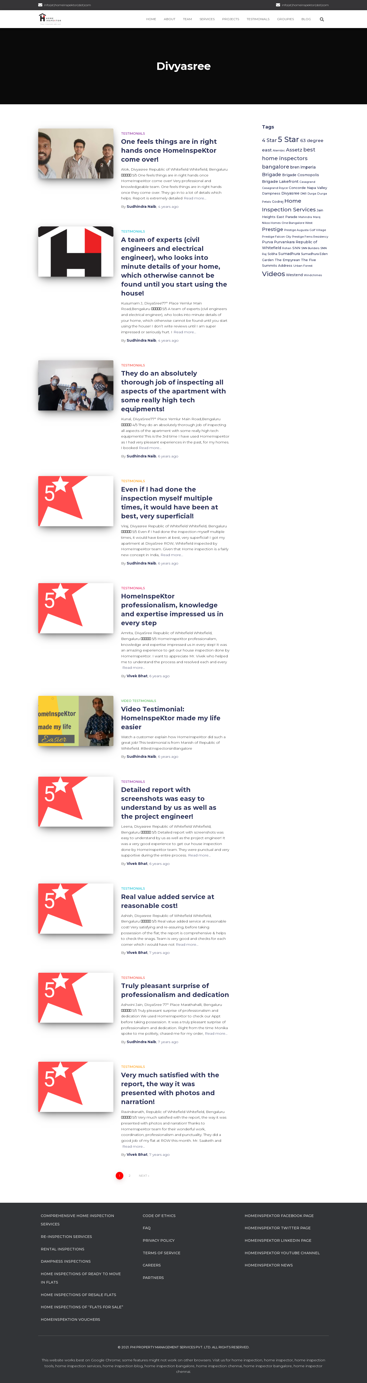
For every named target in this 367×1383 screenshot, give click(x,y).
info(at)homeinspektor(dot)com (305, 5)
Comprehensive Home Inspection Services (77, 1220)
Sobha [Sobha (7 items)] (272, 254)
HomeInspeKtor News (269, 1265)
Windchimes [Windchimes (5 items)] (313, 275)
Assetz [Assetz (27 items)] (294, 150)
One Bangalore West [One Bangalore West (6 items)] (297, 223)
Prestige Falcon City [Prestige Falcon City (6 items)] (276, 236)
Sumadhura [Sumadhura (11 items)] (289, 253)
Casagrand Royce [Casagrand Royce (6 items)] (275, 188)
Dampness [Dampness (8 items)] (271, 193)
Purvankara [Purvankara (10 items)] (284, 242)
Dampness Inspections (66, 1261)
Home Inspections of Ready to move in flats (81, 1278)
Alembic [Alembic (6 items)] (279, 150)
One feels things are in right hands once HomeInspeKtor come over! (169, 150)
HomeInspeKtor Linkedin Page (278, 1240)
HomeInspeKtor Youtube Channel (282, 1253)
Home (151, 19)
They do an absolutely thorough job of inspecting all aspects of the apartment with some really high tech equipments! (173, 391)
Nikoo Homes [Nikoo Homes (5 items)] (271, 223)
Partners (153, 1277)
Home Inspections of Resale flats (78, 1294)
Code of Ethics (159, 1215)
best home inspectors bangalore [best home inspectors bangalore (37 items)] (288, 158)
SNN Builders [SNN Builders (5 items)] (310, 248)
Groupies (285, 19)
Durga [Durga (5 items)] (312, 193)
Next (143, 1175)
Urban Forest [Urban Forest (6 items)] (302, 265)
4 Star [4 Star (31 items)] (269, 140)
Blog (306, 19)
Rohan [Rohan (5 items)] (286, 248)
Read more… (195, 198)
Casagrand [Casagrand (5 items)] (307, 182)
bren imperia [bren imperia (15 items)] (303, 167)
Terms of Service (161, 1253)
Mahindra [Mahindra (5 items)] (305, 217)
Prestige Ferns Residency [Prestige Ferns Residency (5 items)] (310, 236)
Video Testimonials (138, 701)
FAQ (147, 1228)
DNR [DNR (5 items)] (303, 193)
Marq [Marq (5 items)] (316, 217)
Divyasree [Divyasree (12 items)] (290, 193)
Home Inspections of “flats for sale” (82, 1307)
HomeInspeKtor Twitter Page (278, 1228)
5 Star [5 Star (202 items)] (288, 139)
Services (207, 19)
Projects (230, 19)
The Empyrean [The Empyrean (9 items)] (287, 260)
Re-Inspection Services (66, 1236)
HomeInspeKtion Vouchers (70, 1319)
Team (187, 19)
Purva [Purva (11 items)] (267, 242)
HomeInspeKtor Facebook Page (279, 1215)
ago (168, 206)
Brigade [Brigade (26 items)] (271, 174)
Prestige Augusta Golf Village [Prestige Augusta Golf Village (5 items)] (305, 230)
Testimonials (258, 19)
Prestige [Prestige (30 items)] (272, 229)
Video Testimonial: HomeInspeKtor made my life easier (170, 718)
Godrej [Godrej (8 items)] (277, 201)
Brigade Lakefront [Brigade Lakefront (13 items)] (280, 181)
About (169, 19)
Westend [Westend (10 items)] (294, 275)
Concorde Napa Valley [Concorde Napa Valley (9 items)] (308, 188)
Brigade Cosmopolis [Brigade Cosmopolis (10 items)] (300, 175)
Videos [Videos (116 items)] (273, 274)
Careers (152, 1265)
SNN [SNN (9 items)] (296, 248)
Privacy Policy (159, 1240)
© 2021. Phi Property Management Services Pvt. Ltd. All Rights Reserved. (184, 1347)
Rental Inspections (62, 1249)
